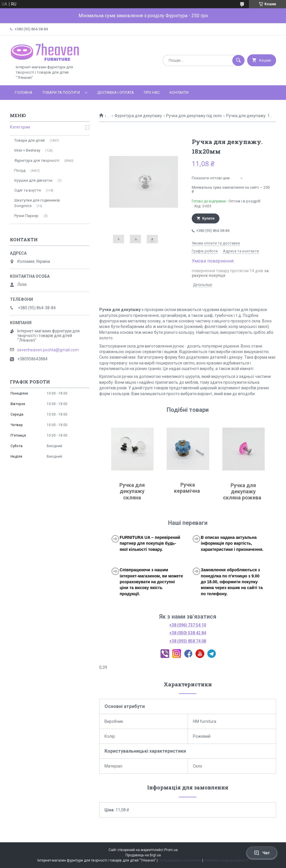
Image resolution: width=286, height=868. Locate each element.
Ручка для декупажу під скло (194, 115)
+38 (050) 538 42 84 (187, 633)
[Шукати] (238, 60)
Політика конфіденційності (226, 860)
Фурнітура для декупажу (138, 115)
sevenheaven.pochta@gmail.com (48, 350)
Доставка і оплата (115, 92)
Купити (208, 218)
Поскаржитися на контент (179, 860)
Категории (20, 127)
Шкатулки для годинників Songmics (37, 203)
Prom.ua (171, 850)
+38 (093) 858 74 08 (187, 641)
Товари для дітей (29, 140)
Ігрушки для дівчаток (33, 180)
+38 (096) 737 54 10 (187, 625)
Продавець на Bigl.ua (143, 855)
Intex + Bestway (27, 150)
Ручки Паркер (26, 215)
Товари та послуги (61, 92)
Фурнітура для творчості (36, 160)
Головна (23, 92)
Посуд (19, 170)
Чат (262, 852)
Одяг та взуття (27, 190)
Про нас (152, 92)
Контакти (179, 92)
